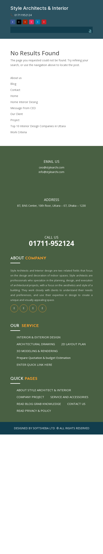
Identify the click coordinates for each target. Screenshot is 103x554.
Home (14, 96)
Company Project (30, 397)
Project (15, 120)
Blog (13, 84)
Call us (51, 237)
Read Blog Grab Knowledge (39, 404)
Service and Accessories (69, 397)
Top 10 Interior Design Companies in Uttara (38, 126)
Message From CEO (23, 108)
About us (16, 78)
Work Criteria (18, 132)
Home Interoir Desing (24, 102)
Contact (15, 90)
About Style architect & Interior (44, 390)
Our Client (16, 114)
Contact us (76, 404)
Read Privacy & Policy (34, 411)
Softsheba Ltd (44, 428)
